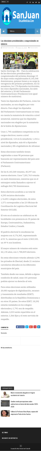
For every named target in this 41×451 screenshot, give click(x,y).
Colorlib (28, 448)
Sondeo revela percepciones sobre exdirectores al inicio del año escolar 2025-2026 (24, 404)
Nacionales (34, 48)
